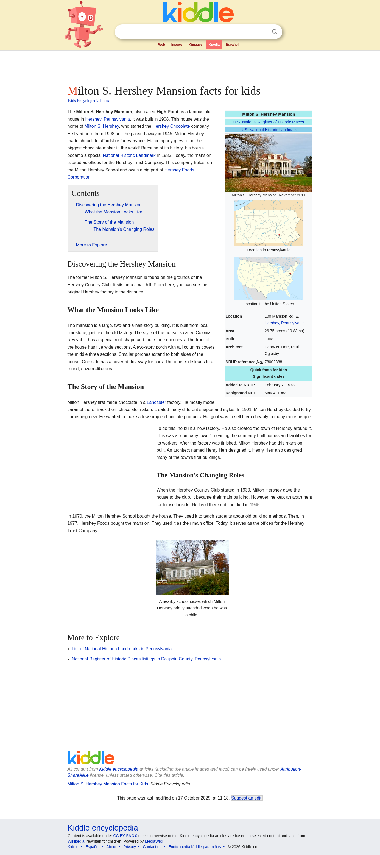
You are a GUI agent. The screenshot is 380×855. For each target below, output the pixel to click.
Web (161, 44)
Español (232, 44)
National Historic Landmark (129, 155)
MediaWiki (154, 841)
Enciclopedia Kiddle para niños (194, 847)
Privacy (129, 847)
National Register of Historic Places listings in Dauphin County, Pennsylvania (146, 659)
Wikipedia (76, 841)
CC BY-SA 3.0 (125, 836)
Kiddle (73, 847)
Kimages (195, 44)
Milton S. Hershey (102, 126)
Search (274, 32)
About (111, 847)
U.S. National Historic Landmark (269, 129)
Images (177, 44)
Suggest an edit (246, 798)
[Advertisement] (190, 66)
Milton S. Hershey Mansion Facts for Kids (108, 784)
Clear (263, 32)
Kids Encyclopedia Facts (88, 100)
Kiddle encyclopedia (118, 769)
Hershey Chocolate (171, 126)
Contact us (152, 847)
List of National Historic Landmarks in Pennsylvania (122, 648)
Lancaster (156, 402)
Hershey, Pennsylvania (285, 323)
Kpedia (214, 44)
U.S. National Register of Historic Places (268, 122)
